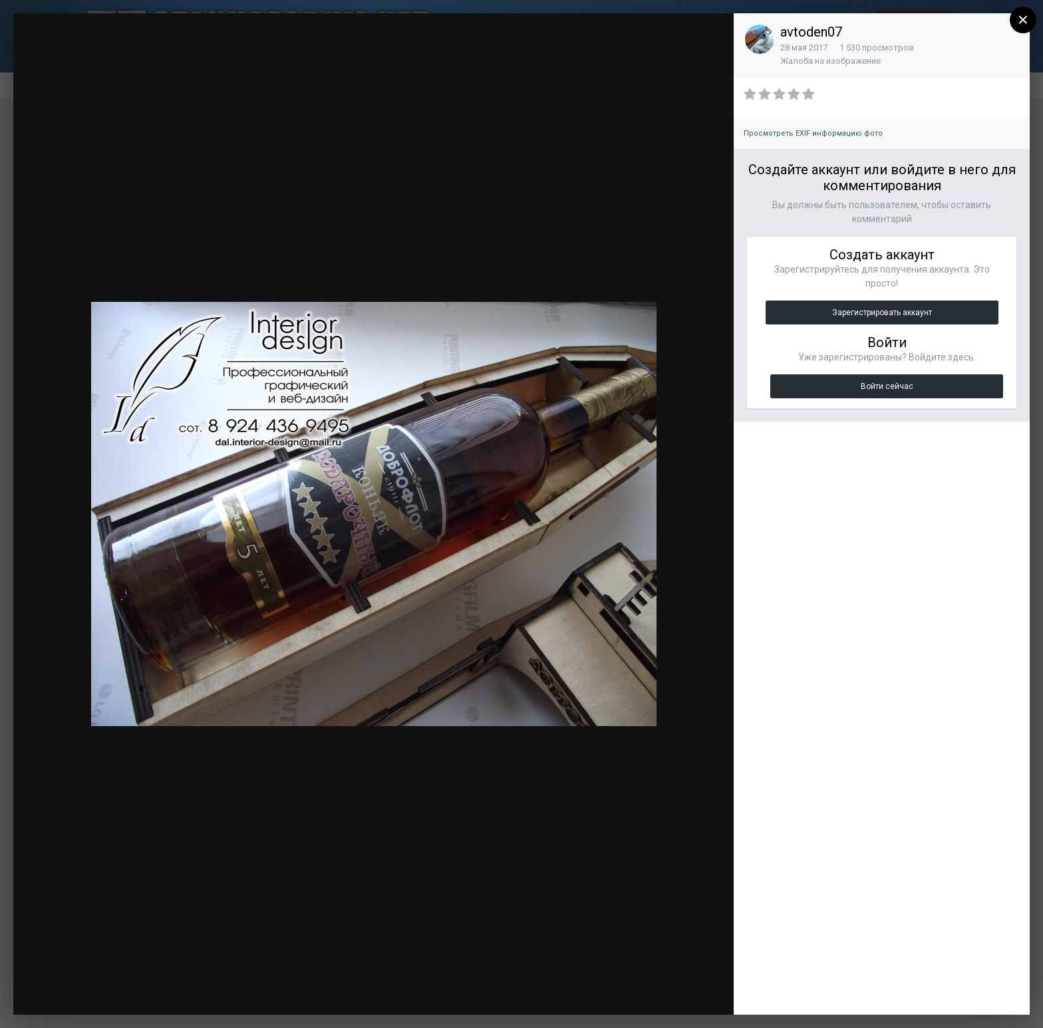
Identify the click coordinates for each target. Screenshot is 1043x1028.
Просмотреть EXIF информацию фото (813, 133)
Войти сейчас (887, 386)
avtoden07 (811, 32)
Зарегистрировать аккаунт (882, 312)
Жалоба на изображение (830, 61)
